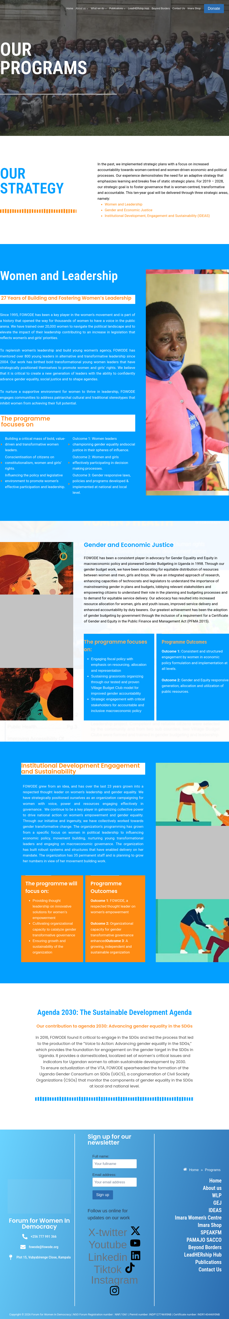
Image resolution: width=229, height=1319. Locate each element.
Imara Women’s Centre (198, 1218)
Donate (214, 8)
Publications (208, 1262)
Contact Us (178, 8)
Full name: (100, 1156)
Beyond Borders (161, 8)
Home (69, 8)
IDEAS (215, 1210)
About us (212, 1188)
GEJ (217, 1203)
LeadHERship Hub (138, 8)
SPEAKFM (211, 1232)
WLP (217, 1195)
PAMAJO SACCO (204, 1240)
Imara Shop (194, 8)
